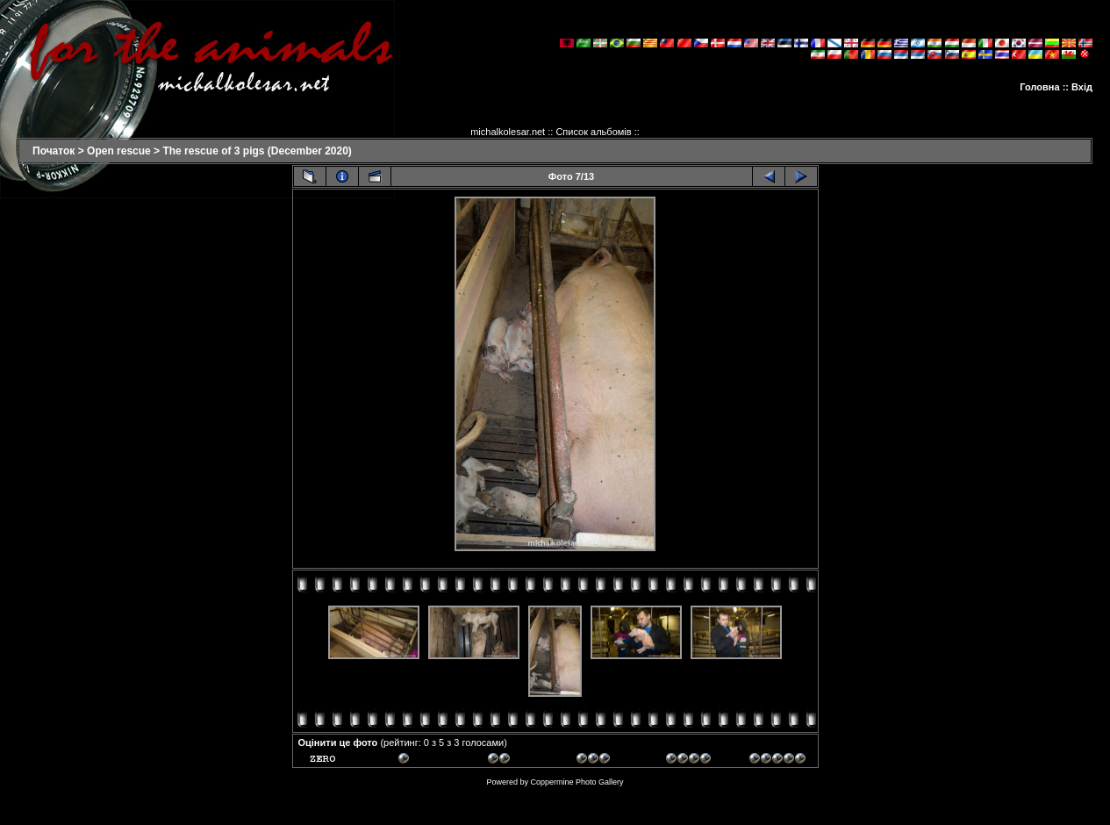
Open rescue (119, 151)
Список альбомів (593, 131)
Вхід (1081, 87)
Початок (53, 151)
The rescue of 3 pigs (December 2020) (256, 151)
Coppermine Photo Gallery (576, 782)
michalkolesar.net (507, 131)
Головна (1039, 87)
